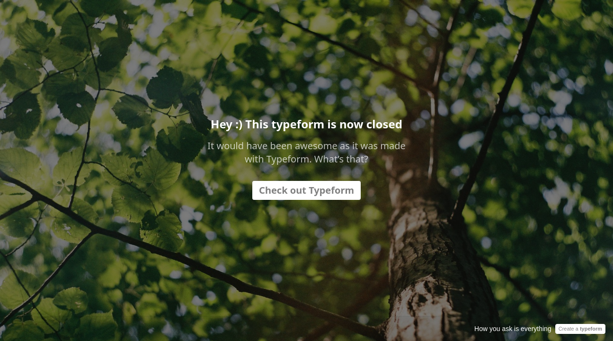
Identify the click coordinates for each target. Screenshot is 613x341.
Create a (580, 329)
